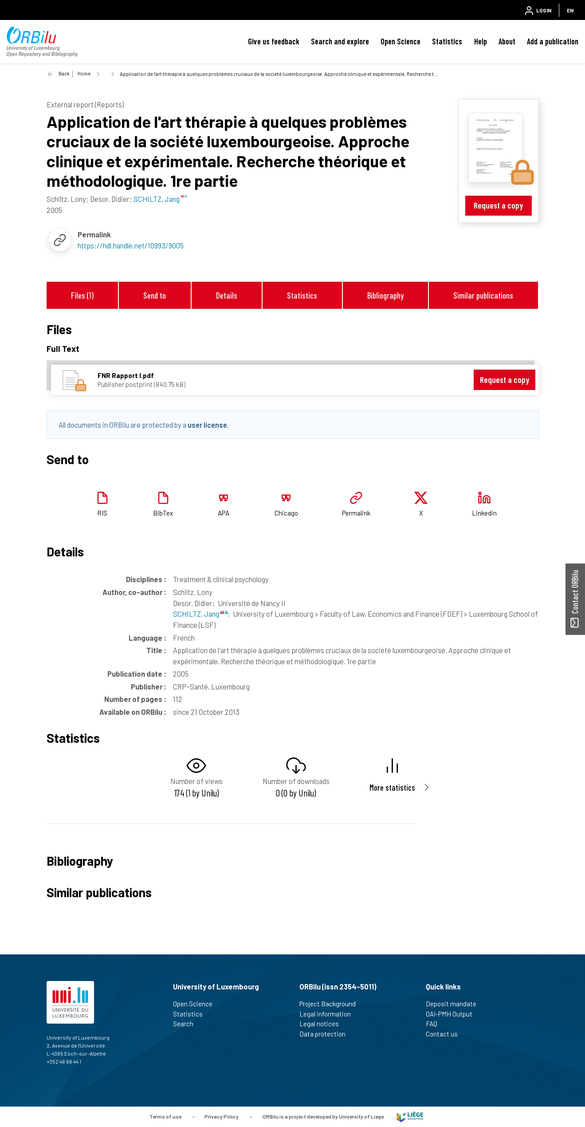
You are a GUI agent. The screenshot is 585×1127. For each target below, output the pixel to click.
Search (187, 1024)
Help (480, 41)
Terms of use (165, 1116)
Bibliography (385, 295)
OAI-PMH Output (453, 1014)
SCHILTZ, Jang (200, 613)
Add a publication (552, 41)
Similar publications (483, 295)
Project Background (331, 1004)
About (507, 41)
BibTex (163, 513)
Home (84, 73)
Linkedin (484, 513)
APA (223, 513)
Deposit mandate (455, 1004)
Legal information (328, 1014)
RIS (102, 513)
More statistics (392, 787)
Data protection (326, 1034)
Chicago (286, 513)
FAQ (435, 1024)
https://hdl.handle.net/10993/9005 (131, 245)
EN (570, 10)
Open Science (400, 41)
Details (226, 295)
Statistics (447, 41)
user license (207, 424)
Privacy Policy (221, 1116)
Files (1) (82, 295)
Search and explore (340, 41)
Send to (154, 295)
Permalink (356, 513)
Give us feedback (273, 41)
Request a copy (498, 205)
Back (64, 73)
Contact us (445, 1034)
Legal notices (322, 1024)
